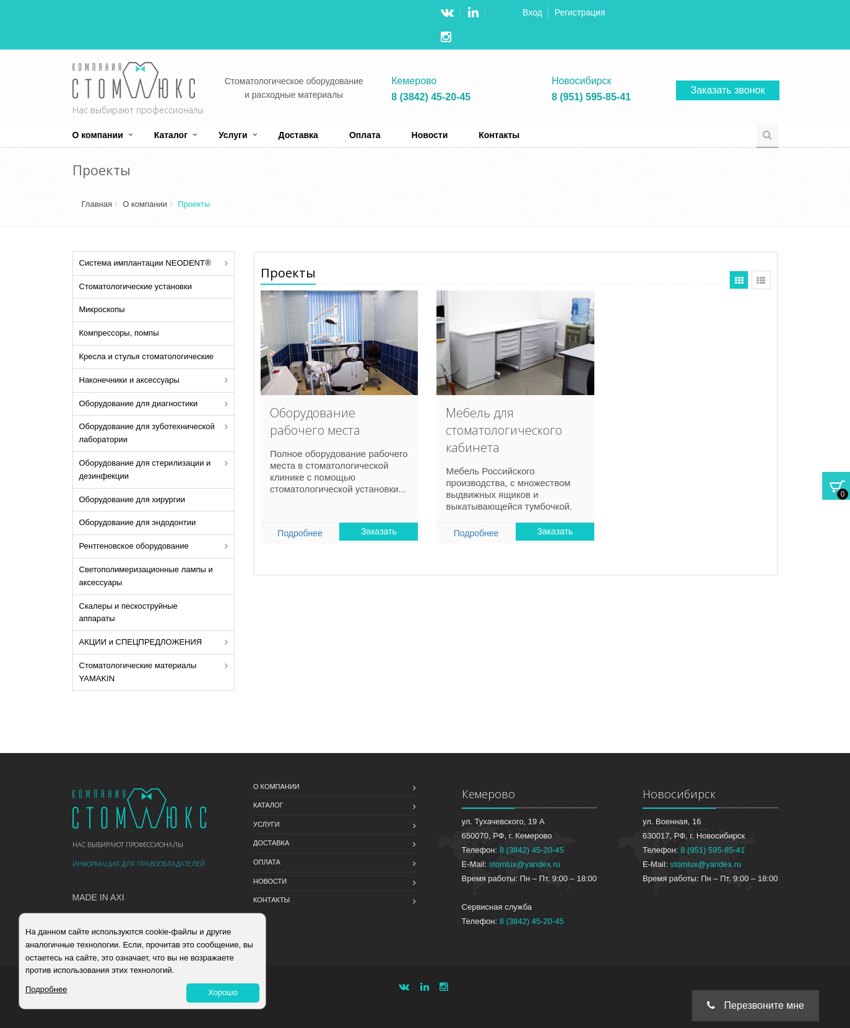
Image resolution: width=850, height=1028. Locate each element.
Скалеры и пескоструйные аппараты (128, 612)
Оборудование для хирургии (132, 499)
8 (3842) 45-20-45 (431, 97)
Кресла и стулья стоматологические (146, 356)
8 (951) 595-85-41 (591, 97)
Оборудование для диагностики (138, 403)
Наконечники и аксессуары (129, 380)
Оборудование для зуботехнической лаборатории (147, 433)
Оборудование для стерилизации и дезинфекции (145, 469)
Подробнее (300, 533)
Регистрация (580, 12)
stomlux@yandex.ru (524, 864)
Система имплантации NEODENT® (145, 263)
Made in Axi (98, 897)
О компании (97, 135)
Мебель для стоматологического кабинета (504, 430)
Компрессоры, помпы (119, 333)
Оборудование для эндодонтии (137, 522)
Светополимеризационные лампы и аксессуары (146, 576)
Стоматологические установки (135, 286)
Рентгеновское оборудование (134, 546)
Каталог (171, 135)
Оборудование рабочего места (315, 421)
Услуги (233, 135)
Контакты (499, 135)
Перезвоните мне (755, 1005)
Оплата (365, 135)
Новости (430, 135)
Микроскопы (102, 309)
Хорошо (223, 992)
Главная (97, 204)
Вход (532, 12)
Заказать (379, 531)
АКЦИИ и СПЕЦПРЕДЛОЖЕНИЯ (140, 642)
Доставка (298, 135)
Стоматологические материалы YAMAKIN (138, 672)
